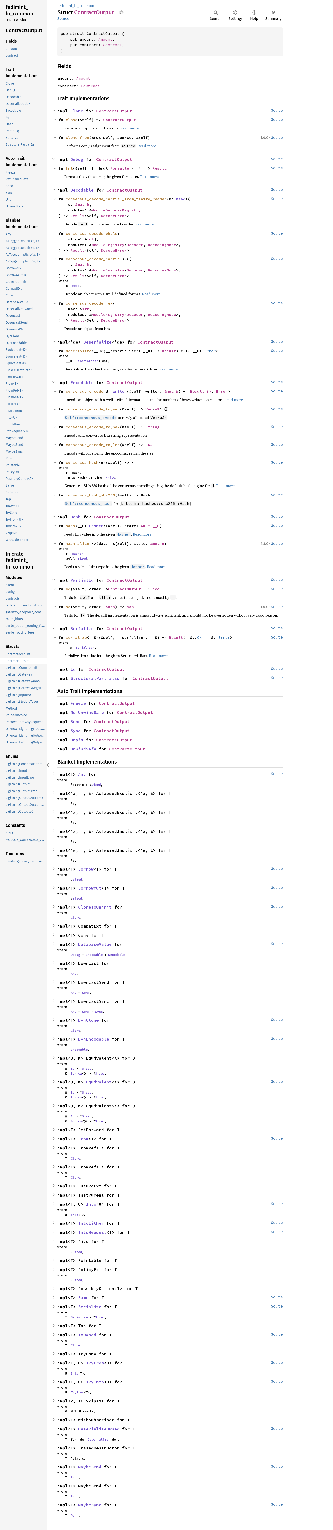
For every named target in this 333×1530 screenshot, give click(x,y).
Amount (105, 39)
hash (70, 525)
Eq (73, 669)
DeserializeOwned (98, 1429)
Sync (75, 730)
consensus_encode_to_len (93, 444)
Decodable (82, 190)
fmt (69, 168)
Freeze (78, 703)
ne (68, 606)
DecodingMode (162, 244)
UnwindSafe (83, 749)
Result (160, 168)
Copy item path (121, 12)
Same (83, 1297)
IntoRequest (92, 1232)
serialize (76, 637)
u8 (91, 239)
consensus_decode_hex (89, 303)
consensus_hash (82, 462)
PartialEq (82, 580)
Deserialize (97, 342)
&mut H (157, 543)
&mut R (82, 264)
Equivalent (99, 1082)
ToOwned (87, 1335)
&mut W (171, 391)
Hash (75, 517)
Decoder (135, 244)
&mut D (82, 204)
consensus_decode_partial (94, 258)
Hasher (96, 525)
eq (68, 589)
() (209, 391)
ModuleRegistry (108, 244)
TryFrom (95, 1363)
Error (210, 350)
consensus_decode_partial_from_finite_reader (116, 198)
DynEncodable (93, 1039)
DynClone (88, 1020)
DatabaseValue (95, 944)
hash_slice (77, 543)
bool (157, 589)
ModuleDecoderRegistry (116, 210)
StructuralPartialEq (94, 678)
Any (82, 774)
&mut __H (150, 525)
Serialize (82, 628)
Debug (76, 159)
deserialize (79, 350)
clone (71, 119)
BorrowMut (89, 888)
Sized (82, 558)
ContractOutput (114, 111)
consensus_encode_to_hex (93, 427)
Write (118, 391)
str (85, 309)
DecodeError (114, 215)
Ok (199, 637)
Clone (76, 111)
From (83, 1139)
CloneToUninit (95, 907)
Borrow (86, 869)
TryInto (95, 1382)
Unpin (76, 740)
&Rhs (110, 606)
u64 (149, 444)
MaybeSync (89, 1505)
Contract (112, 44)
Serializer (85, 647)
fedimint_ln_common (75, 6)
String (152, 427)
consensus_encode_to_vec (93, 409)
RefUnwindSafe (87, 712)
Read (180, 198)
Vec (149, 409)
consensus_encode (84, 391)
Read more (129, 128)
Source (63, 18)
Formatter (120, 168)
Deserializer (87, 361)
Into (91, 1204)
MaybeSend (89, 1467)
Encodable (82, 382)
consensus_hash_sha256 (90, 495)
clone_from (77, 137)
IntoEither (91, 1223)
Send (75, 721)
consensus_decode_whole (91, 233)
